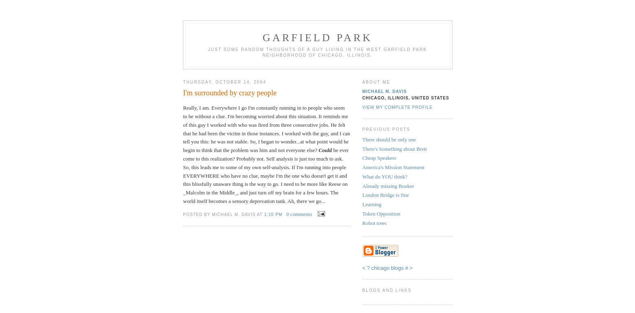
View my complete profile (398, 107)
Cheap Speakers (379, 158)
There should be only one (389, 140)
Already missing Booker (388, 186)
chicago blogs (387, 268)
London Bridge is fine (386, 195)
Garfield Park (318, 38)
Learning (372, 204)
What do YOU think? (385, 177)
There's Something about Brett (395, 149)
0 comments (299, 214)
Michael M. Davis (385, 91)
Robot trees (375, 223)
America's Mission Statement (394, 167)
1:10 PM (273, 214)
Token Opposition (381, 214)
